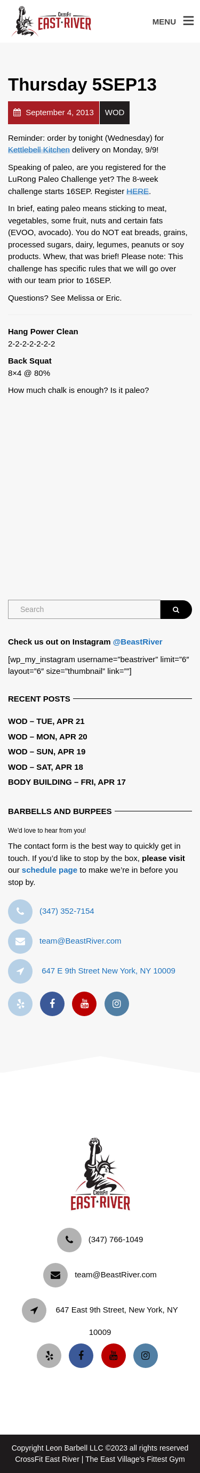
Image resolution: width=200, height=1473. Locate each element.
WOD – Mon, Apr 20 (47, 736)
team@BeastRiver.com (80, 940)
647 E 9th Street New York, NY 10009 (108, 970)
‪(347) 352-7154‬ (66, 910)
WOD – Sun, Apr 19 (46, 751)
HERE (137, 191)
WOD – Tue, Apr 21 (46, 721)
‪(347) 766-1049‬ (116, 1239)
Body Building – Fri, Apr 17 (67, 781)
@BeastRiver (138, 641)
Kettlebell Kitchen (39, 149)
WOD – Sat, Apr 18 (45, 766)
